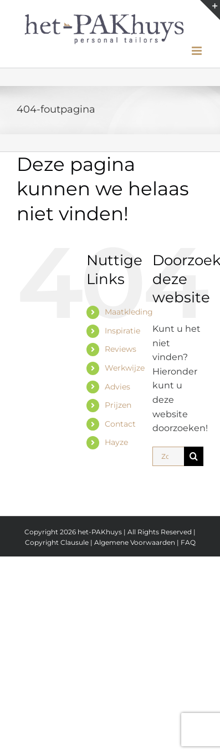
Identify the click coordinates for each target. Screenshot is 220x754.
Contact (120, 424)
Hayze (116, 442)
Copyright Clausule (57, 542)
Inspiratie (122, 331)
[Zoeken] (193, 456)
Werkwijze (125, 368)
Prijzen (118, 405)
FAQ (188, 542)
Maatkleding (129, 312)
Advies (117, 387)
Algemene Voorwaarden (135, 542)
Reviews (120, 349)
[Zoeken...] (168, 456)
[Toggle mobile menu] (197, 51)
